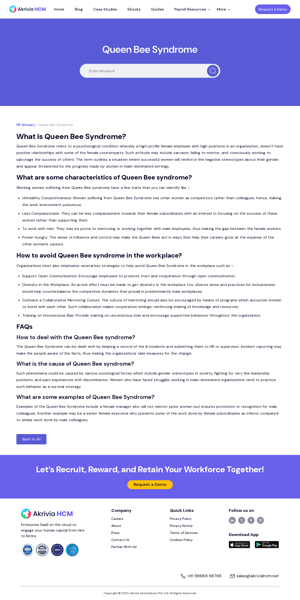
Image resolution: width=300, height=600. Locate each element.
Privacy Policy (180, 519)
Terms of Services (184, 533)
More (223, 9)
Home (59, 9)
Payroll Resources (192, 9)
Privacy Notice (181, 526)
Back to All (31, 439)
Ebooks (134, 9)
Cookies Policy (181, 540)
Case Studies (105, 9)
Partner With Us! (124, 547)
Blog (79, 9)
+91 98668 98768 (201, 576)
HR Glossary (25, 125)
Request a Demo (273, 9)
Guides (157, 9)
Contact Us (120, 540)
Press (115, 533)
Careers (117, 519)
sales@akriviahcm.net (254, 576)
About (116, 526)
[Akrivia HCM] (27, 9)
